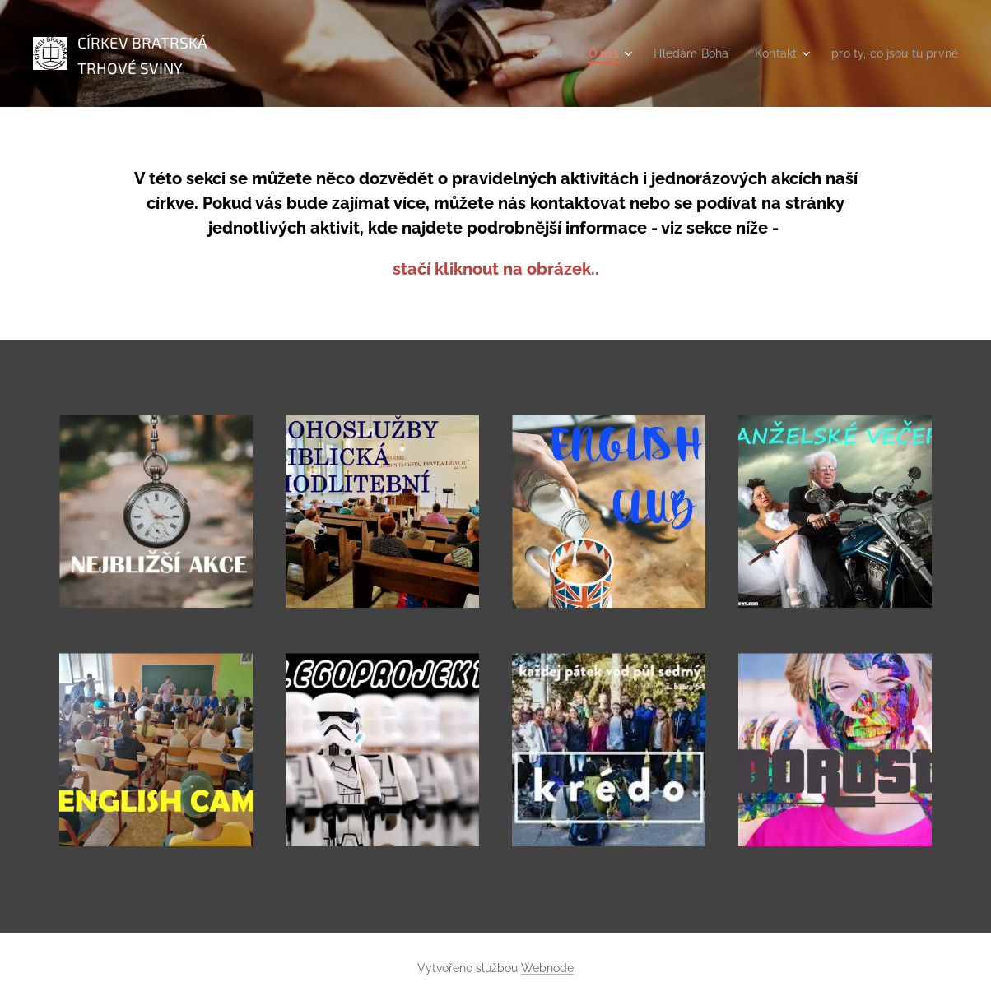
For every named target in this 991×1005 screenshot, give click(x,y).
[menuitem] (529, 53)
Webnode (547, 968)
